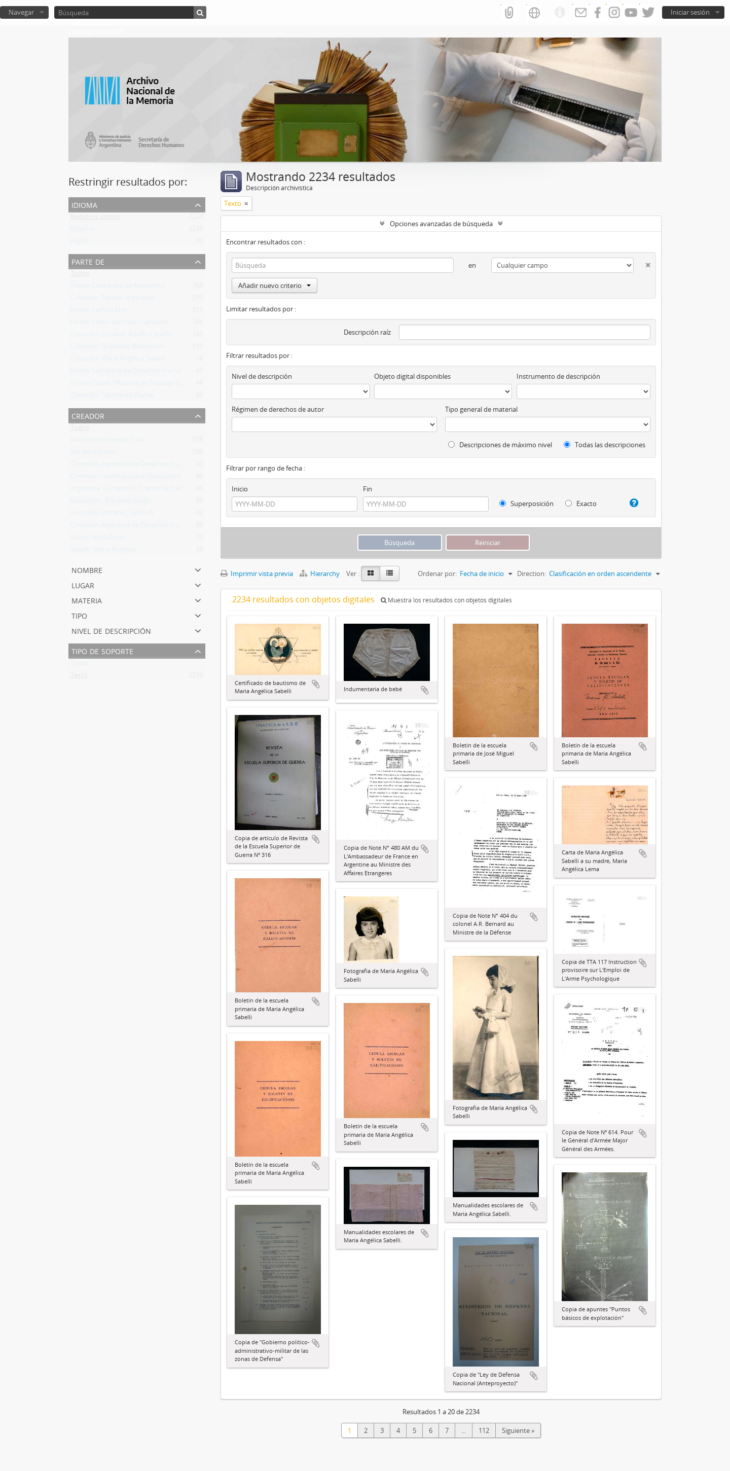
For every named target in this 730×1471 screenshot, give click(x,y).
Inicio (240, 488)
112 (484, 1430)
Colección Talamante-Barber (112, 397)
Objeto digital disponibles (412, 376)
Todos (79, 275)
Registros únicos (95, 218)
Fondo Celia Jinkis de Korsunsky (117, 287)
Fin (367, 488)
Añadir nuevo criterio (274, 285)
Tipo (79, 615)
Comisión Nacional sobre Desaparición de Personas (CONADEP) (165, 478)
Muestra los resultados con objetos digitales (446, 600)
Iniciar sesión (690, 12)
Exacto (581, 503)
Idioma (84, 204)
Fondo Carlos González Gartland (118, 324)
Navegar (21, 12)
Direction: (531, 573)
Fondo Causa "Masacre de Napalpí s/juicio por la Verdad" (155, 384)
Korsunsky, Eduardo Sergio (111, 502)
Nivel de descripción (111, 630)
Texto (79, 676)
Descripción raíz (367, 332)
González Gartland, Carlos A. (112, 514)
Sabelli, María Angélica (103, 551)
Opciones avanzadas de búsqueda (441, 223)
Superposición (526, 503)
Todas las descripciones (604, 444)
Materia (86, 599)
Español (82, 230)
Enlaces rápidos (559, 12)
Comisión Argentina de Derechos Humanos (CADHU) (149, 466)
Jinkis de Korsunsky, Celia (107, 441)
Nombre (86, 569)
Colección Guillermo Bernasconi (117, 348)
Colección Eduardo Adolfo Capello (121, 336)
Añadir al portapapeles (316, 684)
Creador (87, 415)
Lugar (82, 584)
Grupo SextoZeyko (98, 539)
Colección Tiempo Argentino (112, 299)
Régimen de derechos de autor (278, 409)
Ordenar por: (437, 573)
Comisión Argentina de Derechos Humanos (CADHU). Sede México (169, 526)
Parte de (87, 261)
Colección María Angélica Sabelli (117, 360)
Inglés (79, 242)
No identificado (93, 453)
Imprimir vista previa (257, 573)
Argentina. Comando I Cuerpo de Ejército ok (136, 490)
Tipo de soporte (102, 650)
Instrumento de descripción (558, 376)
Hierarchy (320, 573)
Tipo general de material (481, 409)
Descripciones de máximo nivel (500, 444)
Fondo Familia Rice (98, 311)
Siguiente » (518, 1430)
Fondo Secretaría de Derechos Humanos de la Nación (150, 372)
